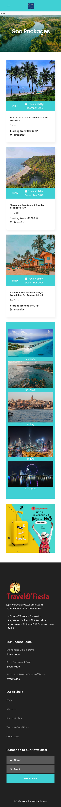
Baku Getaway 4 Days (19, 662)
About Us (12, 709)
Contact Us (13, 736)
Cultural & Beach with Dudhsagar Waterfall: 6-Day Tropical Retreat (26, 294)
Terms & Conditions (18, 727)
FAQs (9, 700)
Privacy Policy (14, 718)
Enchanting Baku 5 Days (20, 649)
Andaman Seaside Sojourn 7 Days (26, 674)
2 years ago (13, 654)
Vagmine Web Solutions (34, 801)
